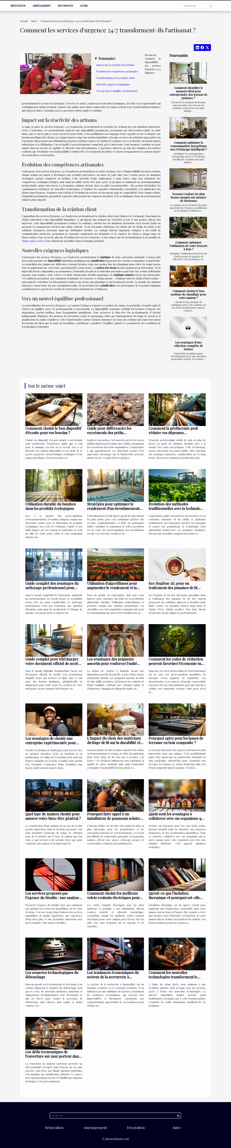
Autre (84, 5)
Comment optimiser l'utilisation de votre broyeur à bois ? (188, 245)
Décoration (65, 5)
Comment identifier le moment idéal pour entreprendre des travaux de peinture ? (188, 93)
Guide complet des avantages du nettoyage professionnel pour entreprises (52, 587)
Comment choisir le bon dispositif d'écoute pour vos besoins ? (53, 430)
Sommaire (106, 58)
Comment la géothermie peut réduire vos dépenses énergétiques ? (173, 432)
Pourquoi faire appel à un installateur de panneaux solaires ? (114, 818)
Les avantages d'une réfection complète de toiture (188, 345)
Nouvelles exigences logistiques (113, 84)
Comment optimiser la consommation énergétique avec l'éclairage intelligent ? (188, 146)
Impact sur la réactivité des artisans (115, 64)
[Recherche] (198, 6)
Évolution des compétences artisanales (117, 71)
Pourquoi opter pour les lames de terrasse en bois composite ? (176, 740)
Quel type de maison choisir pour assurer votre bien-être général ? (53, 816)
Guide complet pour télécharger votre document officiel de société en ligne (53, 663)
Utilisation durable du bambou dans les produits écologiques (50, 506)
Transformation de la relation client (115, 77)
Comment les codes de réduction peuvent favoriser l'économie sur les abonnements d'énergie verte (176, 663)
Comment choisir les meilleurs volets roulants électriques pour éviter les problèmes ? (113, 897)
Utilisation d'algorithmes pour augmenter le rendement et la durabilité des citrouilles (112, 587)
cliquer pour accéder (33, 240)
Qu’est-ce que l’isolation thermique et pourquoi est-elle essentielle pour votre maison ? (174, 897)
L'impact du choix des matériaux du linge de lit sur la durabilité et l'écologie (114, 742)
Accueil (24, 21)
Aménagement (42, 5)
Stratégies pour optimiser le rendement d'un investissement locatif (113, 508)
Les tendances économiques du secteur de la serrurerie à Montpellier (113, 977)
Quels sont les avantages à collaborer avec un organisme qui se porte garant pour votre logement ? (176, 820)
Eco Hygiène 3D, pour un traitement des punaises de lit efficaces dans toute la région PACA (173, 590)
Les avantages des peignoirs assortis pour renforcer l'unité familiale (112, 663)
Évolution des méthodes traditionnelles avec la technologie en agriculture (177, 508)
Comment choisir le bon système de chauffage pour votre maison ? (188, 294)
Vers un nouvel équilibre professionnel (117, 90)
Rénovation (17, 5)
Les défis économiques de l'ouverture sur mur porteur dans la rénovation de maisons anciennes (52, 1058)
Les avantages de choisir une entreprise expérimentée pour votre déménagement (50, 742)
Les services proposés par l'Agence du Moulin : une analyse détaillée (52, 897)
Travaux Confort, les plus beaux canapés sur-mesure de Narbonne (188, 197)
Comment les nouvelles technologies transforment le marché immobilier (173, 977)
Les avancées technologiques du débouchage (51, 974)
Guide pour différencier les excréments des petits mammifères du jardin (109, 432)
